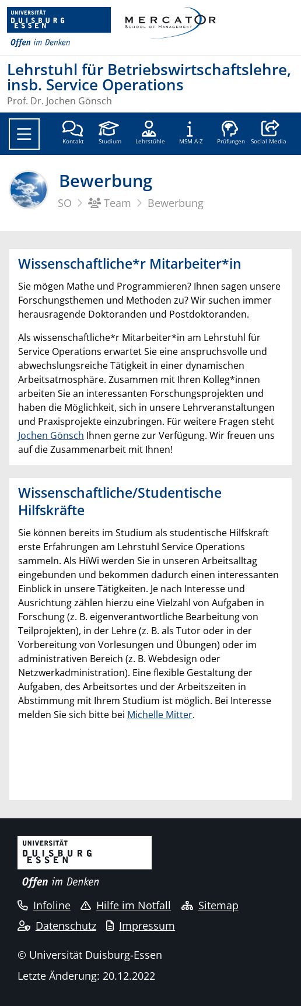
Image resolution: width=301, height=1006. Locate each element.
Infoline (44, 905)
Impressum (140, 926)
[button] (268, 133)
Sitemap (210, 905)
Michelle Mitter (159, 714)
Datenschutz (57, 926)
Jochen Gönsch (51, 435)
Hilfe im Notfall (125, 905)
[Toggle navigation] (24, 134)
